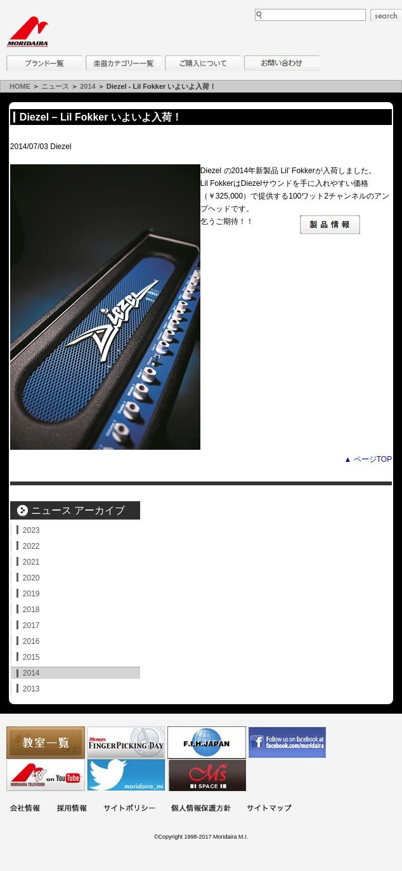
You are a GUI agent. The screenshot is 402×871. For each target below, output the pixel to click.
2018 (31, 609)
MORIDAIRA (27, 31)
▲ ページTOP (368, 459)
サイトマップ (268, 809)
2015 (31, 657)
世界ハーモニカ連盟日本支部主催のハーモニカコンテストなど (206, 742)
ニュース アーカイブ (78, 510)
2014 (87, 86)
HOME (20, 86)
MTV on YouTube (45, 775)
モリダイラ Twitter (126, 775)
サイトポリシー (129, 809)
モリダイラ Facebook (287, 742)
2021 (31, 562)
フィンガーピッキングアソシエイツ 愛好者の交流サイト (126, 742)
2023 (31, 530)
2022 (31, 546)
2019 (31, 593)
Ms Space (206, 775)
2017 (31, 625)
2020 (31, 577)
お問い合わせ (282, 63)
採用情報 (72, 809)
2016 (31, 641)
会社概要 (24, 809)
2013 (31, 688)
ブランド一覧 (44, 63)
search (386, 15)
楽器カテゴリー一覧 (124, 63)
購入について (203, 63)
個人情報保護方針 (201, 809)
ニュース (55, 86)
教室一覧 (45, 742)
